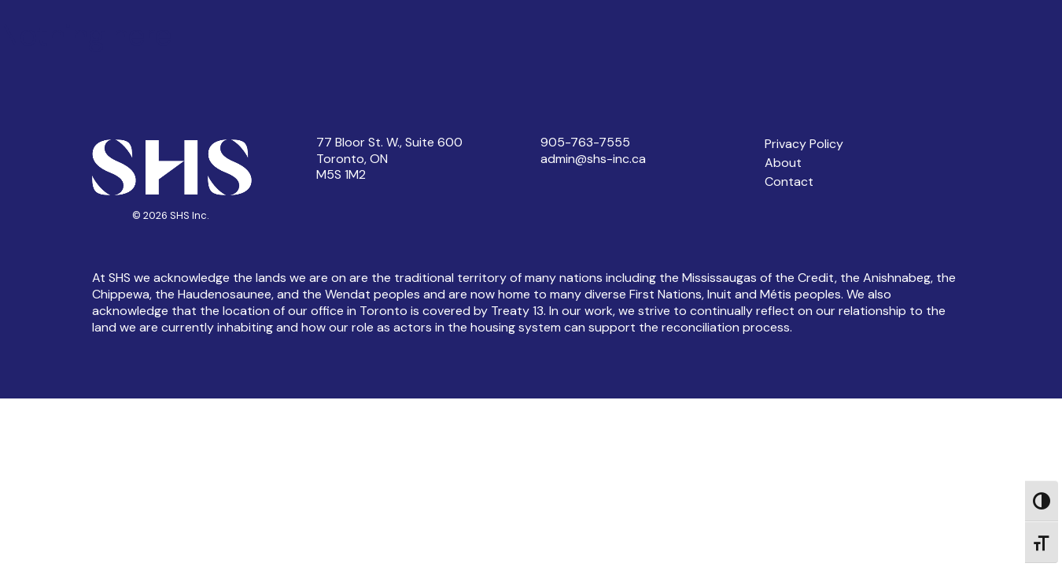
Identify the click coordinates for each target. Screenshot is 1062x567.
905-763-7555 (585, 142)
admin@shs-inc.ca (593, 158)
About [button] (783, 162)
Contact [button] (789, 181)
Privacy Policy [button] (804, 143)
